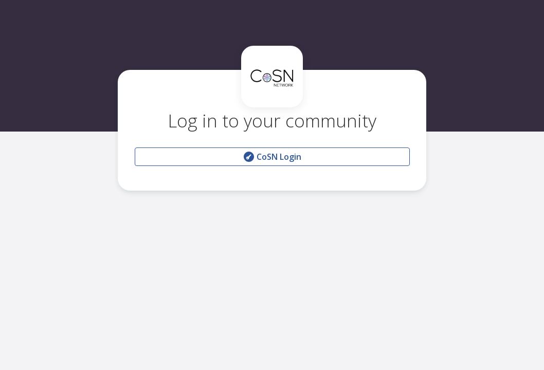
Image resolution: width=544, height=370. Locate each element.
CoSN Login (272, 157)
